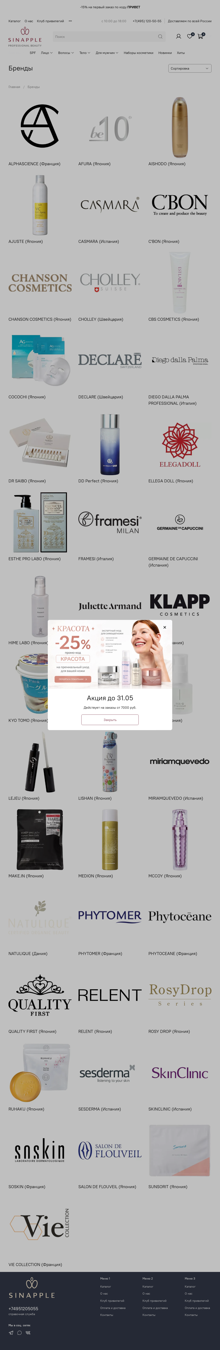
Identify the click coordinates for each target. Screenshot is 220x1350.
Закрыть (110, 720)
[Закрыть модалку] (165, 627)
